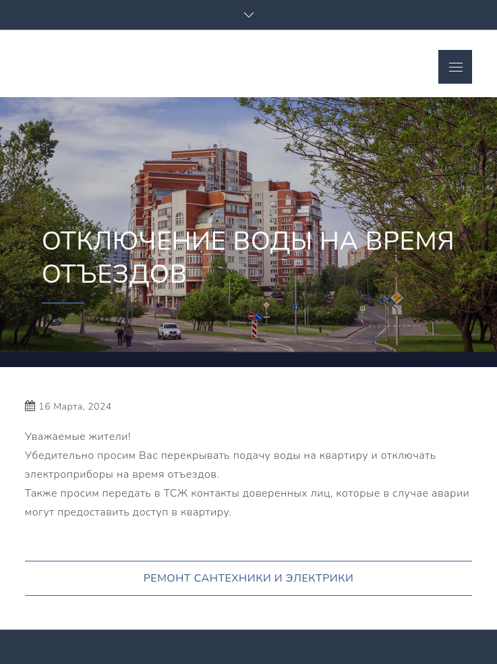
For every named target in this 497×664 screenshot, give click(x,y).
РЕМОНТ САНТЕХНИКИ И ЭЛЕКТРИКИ (249, 578)
